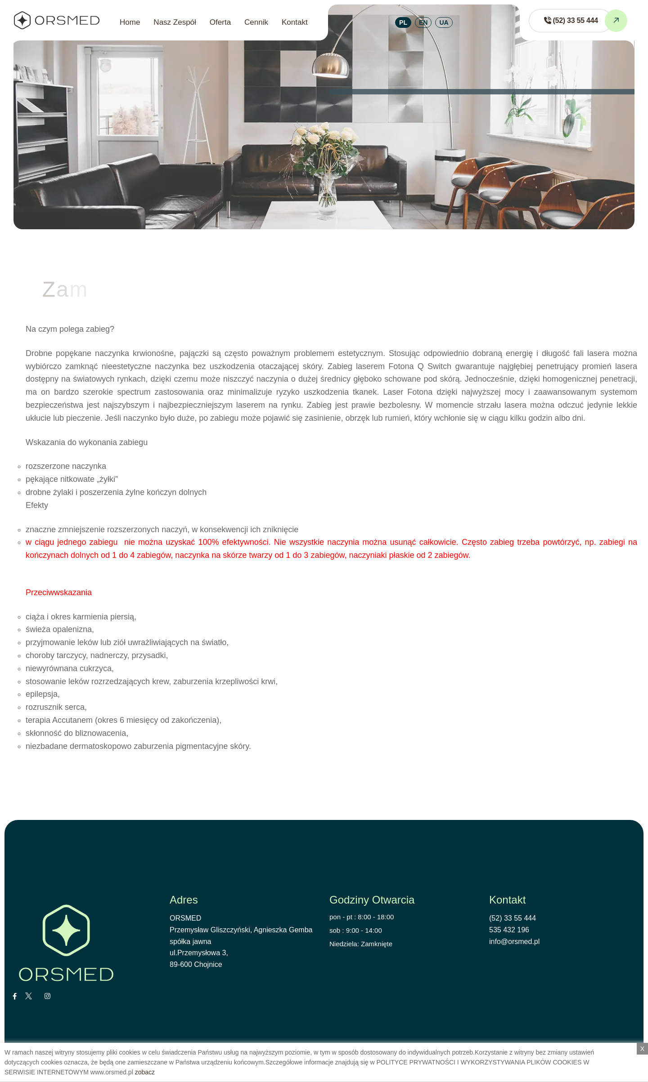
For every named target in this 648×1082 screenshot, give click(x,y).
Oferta (220, 22)
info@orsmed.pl (514, 941)
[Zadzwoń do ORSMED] (570, 20)
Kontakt (295, 22)
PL (403, 22)
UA (443, 22)
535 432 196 (509, 930)
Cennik (256, 22)
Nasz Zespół (174, 22)
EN (423, 22)
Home (130, 22)
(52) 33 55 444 (512, 918)
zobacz (145, 1072)
